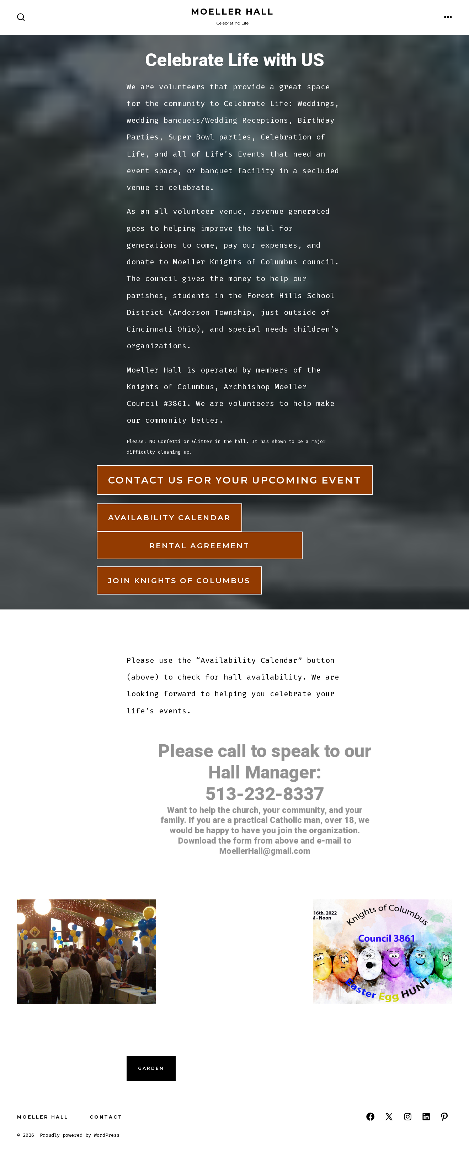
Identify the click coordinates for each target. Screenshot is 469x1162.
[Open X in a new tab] (389, 1116)
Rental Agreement (199, 545)
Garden (151, 1068)
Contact (106, 1117)
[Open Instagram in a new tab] (407, 1116)
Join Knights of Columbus (179, 580)
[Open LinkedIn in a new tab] (426, 1116)
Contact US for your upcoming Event (234, 480)
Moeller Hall (42, 1117)
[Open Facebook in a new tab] (370, 1116)
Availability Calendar (169, 517)
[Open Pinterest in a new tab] (444, 1116)
